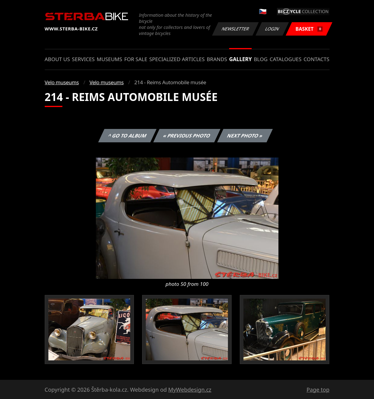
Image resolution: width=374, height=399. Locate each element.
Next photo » (245, 135)
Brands (217, 59)
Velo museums (62, 82)
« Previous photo (187, 135)
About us (57, 59)
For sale (135, 59)
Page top (317, 389)
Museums (109, 59)
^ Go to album (127, 135)
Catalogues (286, 59)
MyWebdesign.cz (189, 389)
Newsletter (235, 29)
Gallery (240, 59)
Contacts (316, 59)
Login (272, 29)
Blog (260, 59)
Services (83, 59)
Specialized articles (176, 59)
